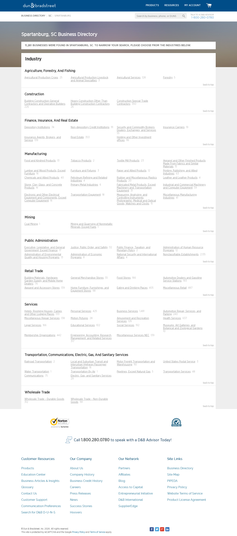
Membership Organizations (39, 335)
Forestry (168, 77)
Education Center (33, 474)
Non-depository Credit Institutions (90, 127)
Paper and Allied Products (131, 170)
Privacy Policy (177, 487)
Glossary (27, 487)
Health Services (172, 318)
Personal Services (81, 311)
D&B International (130, 500)
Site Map (173, 474)
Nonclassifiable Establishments (181, 254)
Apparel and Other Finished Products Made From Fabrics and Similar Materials (184, 163)
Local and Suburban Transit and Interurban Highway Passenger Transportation (89, 364)
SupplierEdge (128, 506)
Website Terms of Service (185, 493)
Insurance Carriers (174, 127)
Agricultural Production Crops (41, 77)
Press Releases (80, 493)
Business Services (127, 311)
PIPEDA (172, 481)
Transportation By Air (83, 371)
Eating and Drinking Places (132, 288)
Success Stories (81, 506)
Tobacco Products (81, 160)
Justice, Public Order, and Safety (89, 247)
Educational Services (83, 325)
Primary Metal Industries (84, 185)
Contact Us (29, 493)
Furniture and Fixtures (83, 170)
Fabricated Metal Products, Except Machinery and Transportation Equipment (136, 188)
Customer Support (34, 500)
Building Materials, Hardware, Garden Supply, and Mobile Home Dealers (43, 281)
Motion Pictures (79, 318)
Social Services (125, 325)
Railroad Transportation (38, 361)
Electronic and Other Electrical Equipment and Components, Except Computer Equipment (45, 198)
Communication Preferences (41, 506)
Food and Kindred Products (40, 160)
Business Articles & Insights (40, 481)
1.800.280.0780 (95, 440)
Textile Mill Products (128, 160)
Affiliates (124, 474)
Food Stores (124, 278)
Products (27, 468)
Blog (121, 481)
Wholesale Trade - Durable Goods (44, 399)
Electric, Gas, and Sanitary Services (91, 376)
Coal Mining (31, 224)
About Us (76, 468)
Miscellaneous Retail (175, 288)
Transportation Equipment (86, 195)
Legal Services (32, 325)
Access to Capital (130, 487)
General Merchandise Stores (87, 278)
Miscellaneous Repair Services (42, 318)
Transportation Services (177, 371)
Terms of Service (97, 532)
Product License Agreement (186, 500)
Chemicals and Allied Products (41, 178)
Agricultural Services (129, 77)
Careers (75, 487)
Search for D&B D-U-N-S (38, 512)
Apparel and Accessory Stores (42, 288)
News (74, 500)
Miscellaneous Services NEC (133, 335)
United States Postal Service (179, 361)
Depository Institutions (37, 127)
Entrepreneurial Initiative (135, 493)
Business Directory (180, 468)
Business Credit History (86, 481)
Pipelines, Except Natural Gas (134, 371)
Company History (82, 474)
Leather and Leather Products (180, 178)
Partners (124, 468)
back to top (208, 85)
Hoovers (76, 512)
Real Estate (77, 137)
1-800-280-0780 (202, 17)
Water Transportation (36, 371)
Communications (34, 376)
